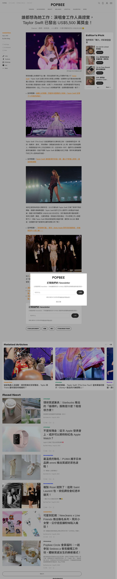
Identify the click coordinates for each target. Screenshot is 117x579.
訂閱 (80, 292)
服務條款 (62, 297)
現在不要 (58, 301)
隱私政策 (67, 297)
